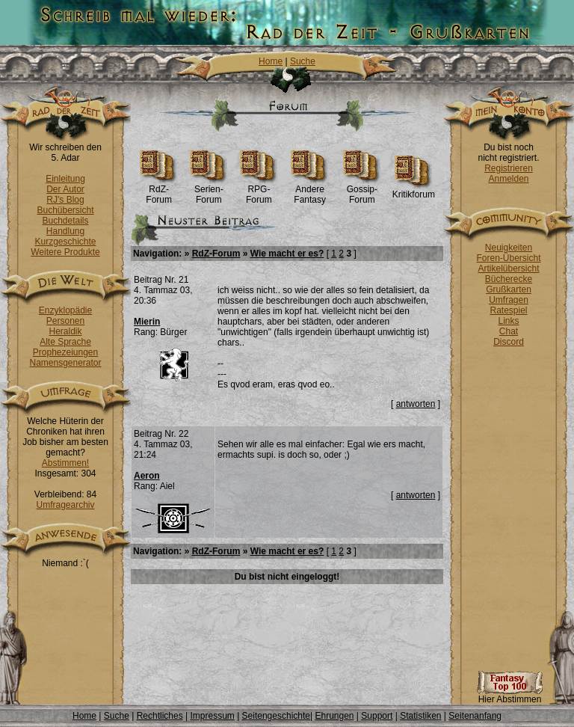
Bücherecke (508, 279)
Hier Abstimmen (510, 695)
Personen (65, 321)
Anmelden (508, 179)
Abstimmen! (65, 463)
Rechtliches (160, 716)
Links (508, 321)
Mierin (147, 321)
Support (376, 716)
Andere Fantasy (310, 190)
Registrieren (508, 168)
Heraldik (65, 331)
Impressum (212, 716)
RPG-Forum (259, 190)
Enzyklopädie (65, 310)
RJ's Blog (65, 199)
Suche (302, 61)
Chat (508, 331)
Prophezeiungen (65, 352)
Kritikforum (413, 190)
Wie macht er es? (287, 253)
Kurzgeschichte (65, 241)
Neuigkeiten (508, 247)
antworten (416, 404)
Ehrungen (334, 716)
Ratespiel (508, 310)
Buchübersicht (65, 210)
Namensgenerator (65, 363)
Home (271, 61)
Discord (508, 342)
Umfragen (508, 300)
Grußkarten (508, 289)
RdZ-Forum (159, 190)
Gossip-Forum (362, 190)
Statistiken (420, 716)
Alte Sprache (65, 342)
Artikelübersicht (508, 268)
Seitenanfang (475, 716)
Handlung (65, 231)
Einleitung (65, 179)
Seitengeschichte (276, 716)
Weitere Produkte (65, 252)
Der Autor (65, 189)
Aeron (147, 475)
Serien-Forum (209, 190)
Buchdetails (65, 220)
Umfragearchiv (65, 505)
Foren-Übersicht (508, 258)
